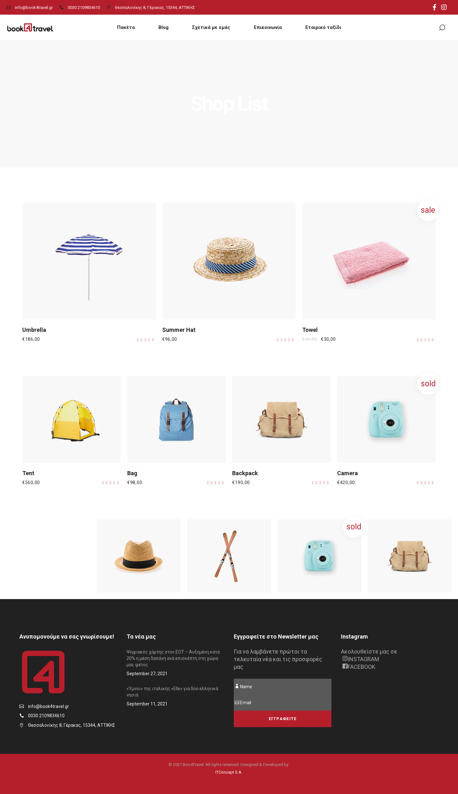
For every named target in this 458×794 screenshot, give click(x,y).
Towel (310, 329)
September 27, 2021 (147, 673)
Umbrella (34, 329)
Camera (347, 473)
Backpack (245, 473)
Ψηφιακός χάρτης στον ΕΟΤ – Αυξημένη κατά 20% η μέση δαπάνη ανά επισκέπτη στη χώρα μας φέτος (173, 658)
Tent (28, 473)
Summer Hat (179, 329)
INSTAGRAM (361, 659)
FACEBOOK (359, 666)
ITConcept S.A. (228, 772)
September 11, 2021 (147, 703)
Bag (132, 473)
